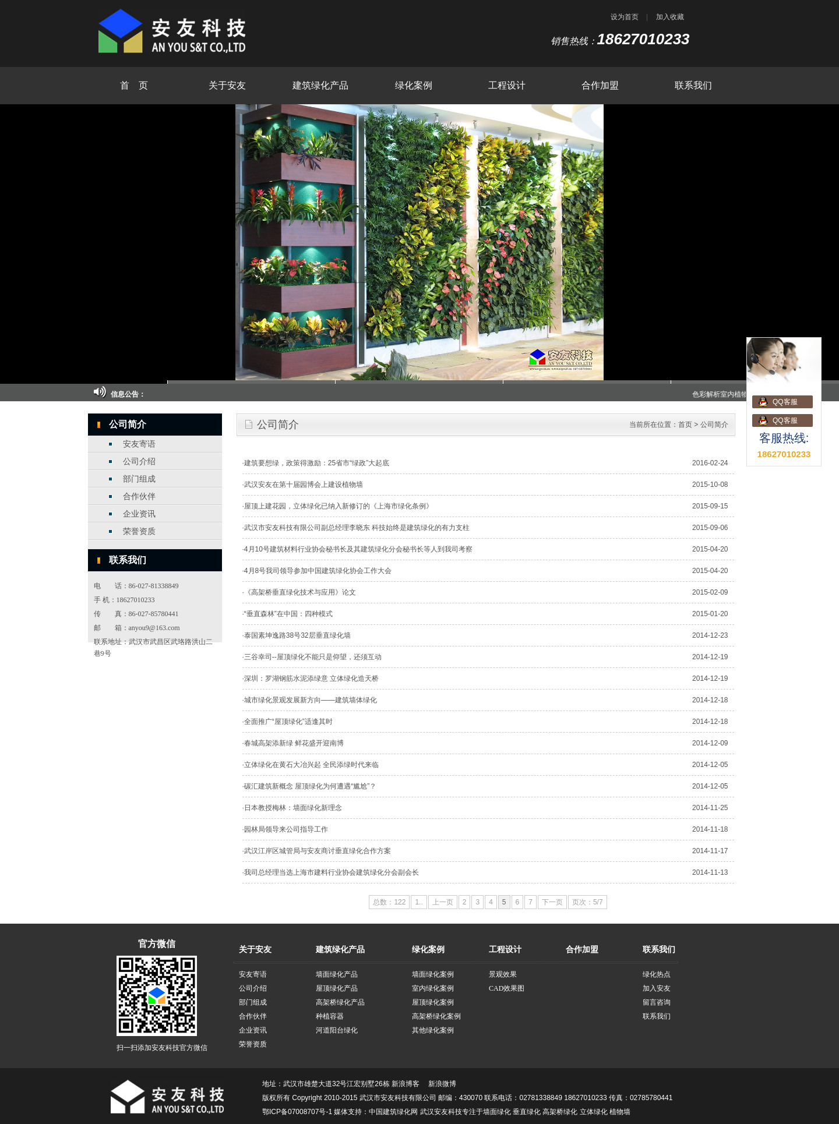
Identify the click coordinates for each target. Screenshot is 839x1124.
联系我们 (693, 85)
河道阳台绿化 (337, 1030)
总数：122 (389, 902)
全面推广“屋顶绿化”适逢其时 (288, 721)
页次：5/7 (587, 902)
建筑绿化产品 (320, 85)
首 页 (134, 85)
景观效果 (503, 974)
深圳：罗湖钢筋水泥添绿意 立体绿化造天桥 (311, 678)
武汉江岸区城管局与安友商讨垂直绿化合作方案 (317, 851)
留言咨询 (657, 1002)
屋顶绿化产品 (337, 988)
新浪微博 (442, 1084)
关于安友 (227, 85)
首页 (685, 424)
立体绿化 (594, 1112)
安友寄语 (139, 444)
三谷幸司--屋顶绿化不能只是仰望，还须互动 (313, 657)
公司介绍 (139, 461)
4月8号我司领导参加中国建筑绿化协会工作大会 (318, 571)
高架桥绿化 (559, 1112)
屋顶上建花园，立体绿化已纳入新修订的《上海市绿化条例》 (338, 506)
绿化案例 (413, 85)
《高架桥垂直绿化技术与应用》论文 (300, 592)
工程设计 (507, 85)
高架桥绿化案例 (436, 1016)
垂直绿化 (527, 1112)
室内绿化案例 (433, 988)
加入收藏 (670, 17)
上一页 (442, 902)
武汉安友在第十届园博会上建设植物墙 (303, 484)
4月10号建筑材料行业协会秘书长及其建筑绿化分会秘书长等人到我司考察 (358, 549)
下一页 (552, 902)
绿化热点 (657, 974)
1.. (418, 902)
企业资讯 (139, 514)
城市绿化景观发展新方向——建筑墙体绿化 (310, 700)
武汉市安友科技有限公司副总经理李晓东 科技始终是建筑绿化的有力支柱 (357, 528)
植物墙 (619, 1112)
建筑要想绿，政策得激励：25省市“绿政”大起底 (316, 463)
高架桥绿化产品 (340, 1002)
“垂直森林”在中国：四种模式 (288, 614)
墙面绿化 (497, 1112)
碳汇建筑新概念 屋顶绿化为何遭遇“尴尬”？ (310, 786)
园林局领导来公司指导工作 (286, 829)
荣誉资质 (139, 531)
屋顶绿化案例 (433, 1002)
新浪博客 (406, 1084)
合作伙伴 (139, 496)
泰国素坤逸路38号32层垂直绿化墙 (297, 635)
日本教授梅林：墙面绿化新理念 (293, 808)
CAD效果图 (506, 988)
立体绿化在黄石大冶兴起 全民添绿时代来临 (311, 765)
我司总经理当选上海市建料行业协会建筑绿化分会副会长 (331, 872)
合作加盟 (600, 85)
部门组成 (139, 479)
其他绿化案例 (433, 1030)
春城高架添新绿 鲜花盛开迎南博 (294, 743)
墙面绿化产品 (337, 974)
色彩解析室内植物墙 (735, 394)
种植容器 (330, 1016)
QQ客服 (785, 402)
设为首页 (625, 17)
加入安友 (657, 988)
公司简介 (714, 424)
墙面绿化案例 (433, 974)
